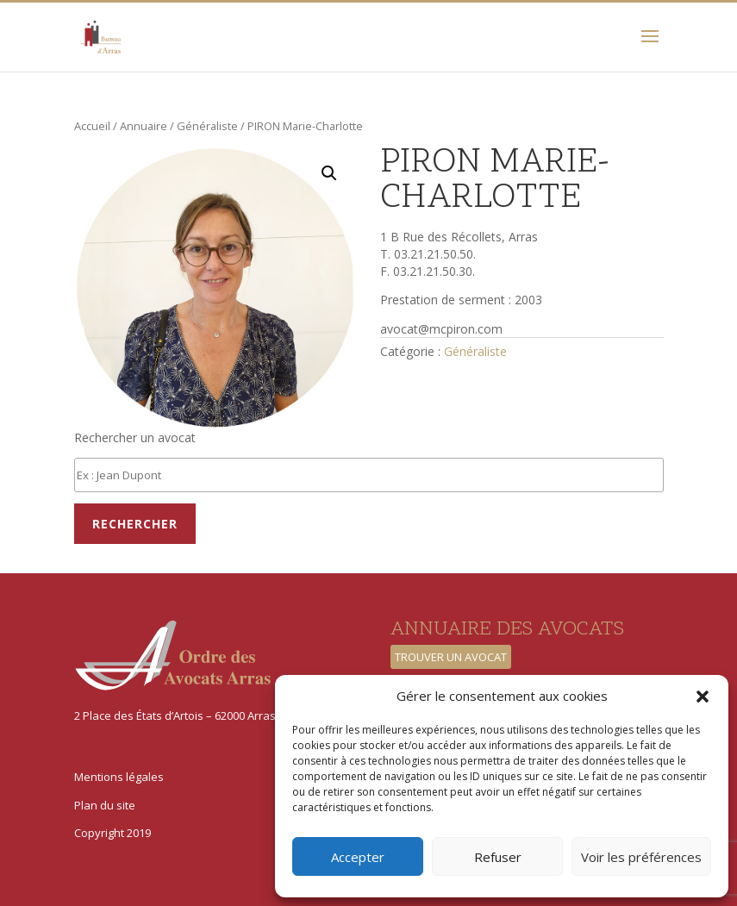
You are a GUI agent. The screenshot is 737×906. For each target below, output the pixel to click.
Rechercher (135, 523)
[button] (702, 696)
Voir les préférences (641, 856)
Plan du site (104, 805)
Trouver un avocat (451, 657)
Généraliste (207, 126)
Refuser (498, 856)
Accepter (357, 856)
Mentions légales (119, 776)
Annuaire (143, 126)
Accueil (92, 126)
